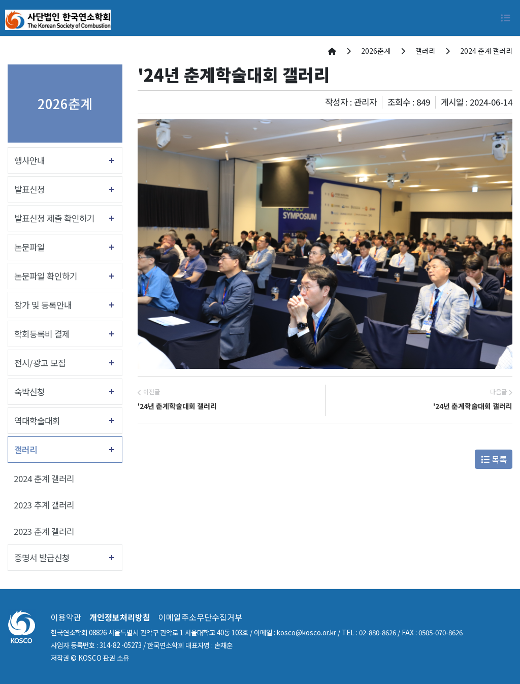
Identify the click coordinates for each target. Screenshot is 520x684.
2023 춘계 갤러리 (44, 531)
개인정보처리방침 (119, 617)
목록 (494, 459)
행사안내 (29, 160)
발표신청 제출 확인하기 (54, 218)
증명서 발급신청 (42, 558)
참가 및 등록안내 (43, 305)
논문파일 (29, 247)
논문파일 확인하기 (45, 276)
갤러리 (25, 449)
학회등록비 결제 (42, 334)
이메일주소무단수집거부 (200, 617)
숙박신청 (29, 392)
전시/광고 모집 (40, 363)
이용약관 (66, 617)
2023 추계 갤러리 (44, 505)
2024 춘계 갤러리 (44, 478)
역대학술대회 (37, 421)
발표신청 (29, 189)
